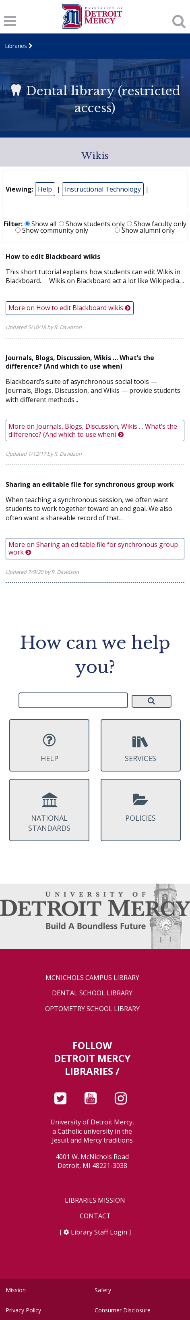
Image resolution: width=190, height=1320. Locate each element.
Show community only (51, 230)
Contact (95, 1216)
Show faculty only (156, 224)
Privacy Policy (23, 1310)
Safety (103, 1290)
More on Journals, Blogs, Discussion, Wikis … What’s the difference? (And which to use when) (92, 430)
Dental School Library (92, 993)
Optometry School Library (92, 1009)
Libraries (16, 46)
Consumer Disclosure (123, 1310)
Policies (141, 807)
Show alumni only (145, 230)
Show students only (92, 224)
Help (45, 189)
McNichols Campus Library (92, 978)
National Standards (49, 812)
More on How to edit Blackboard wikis (69, 307)
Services (141, 748)
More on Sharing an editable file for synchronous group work (93, 548)
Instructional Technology (103, 189)
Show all (40, 224)
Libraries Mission (95, 1200)
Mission (16, 1290)
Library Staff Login (99, 1232)
